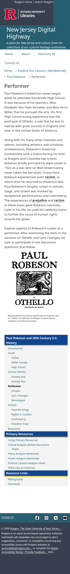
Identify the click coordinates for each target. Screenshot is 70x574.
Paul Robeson (16, 77)
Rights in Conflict (21, 414)
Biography (14, 428)
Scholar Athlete (17, 372)
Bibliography (15, 479)
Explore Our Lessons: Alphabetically (42, 71)
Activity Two (18, 381)
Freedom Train (20, 424)
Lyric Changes (19, 395)
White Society (19, 362)
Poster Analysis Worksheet (23, 458)
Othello (15, 391)
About (26, 54)
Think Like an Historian (21, 468)
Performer (14, 386)
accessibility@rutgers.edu (16, 548)
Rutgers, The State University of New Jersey (35, 528)
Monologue (18, 400)
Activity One (18, 376)
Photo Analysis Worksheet (23, 453)
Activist (12, 405)
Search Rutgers (44, 2)
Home (9, 54)
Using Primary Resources (23, 440)
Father (15, 357)
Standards (14, 484)
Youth (11, 353)
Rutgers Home (23, 2)
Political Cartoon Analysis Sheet (26, 463)
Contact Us (12, 63)
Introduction (15, 348)
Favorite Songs (20, 409)
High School (18, 367)
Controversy (18, 419)
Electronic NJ (46, 54)
